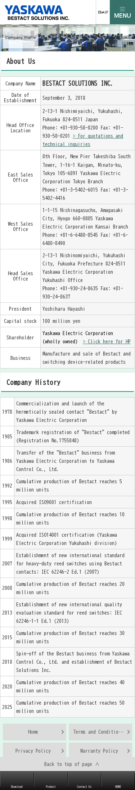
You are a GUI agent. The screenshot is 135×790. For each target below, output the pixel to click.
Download (17, 786)
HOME (118, 786)
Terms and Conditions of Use (102, 731)
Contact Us (84, 786)
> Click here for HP (107, 341)
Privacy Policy (33, 750)
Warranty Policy (99, 750)
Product (51, 786)
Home (33, 731)
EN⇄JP (103, 12)
